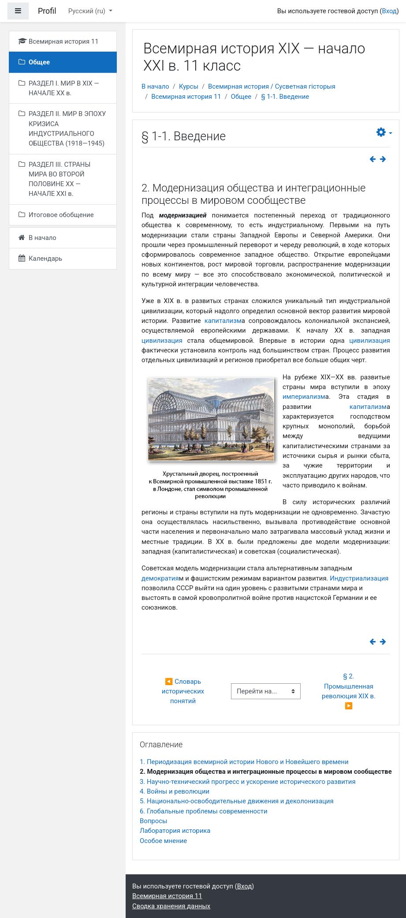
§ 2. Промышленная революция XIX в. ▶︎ (350, 691)
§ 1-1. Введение (285, 97)
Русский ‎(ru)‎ (87, 11)
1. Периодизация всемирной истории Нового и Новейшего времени (244, 762)
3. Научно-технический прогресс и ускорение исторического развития (248, 782)
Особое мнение (163, 841)
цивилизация (162, 341)
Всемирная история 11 (186, 97)
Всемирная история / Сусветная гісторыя (271, 86)
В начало (155, 86)
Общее (241, 97)
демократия (160, 578)
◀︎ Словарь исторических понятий (184, 691)
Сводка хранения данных (171, 906)
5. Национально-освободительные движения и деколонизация (237, 801)
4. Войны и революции (174, 791)
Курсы (188, 86)
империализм (304, 397)
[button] (384, 133)
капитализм (223, 321)
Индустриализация (359, 578)
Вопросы (153, 821)
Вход (389, 11)
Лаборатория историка (175, 831)
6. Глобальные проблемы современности (203, 811)
